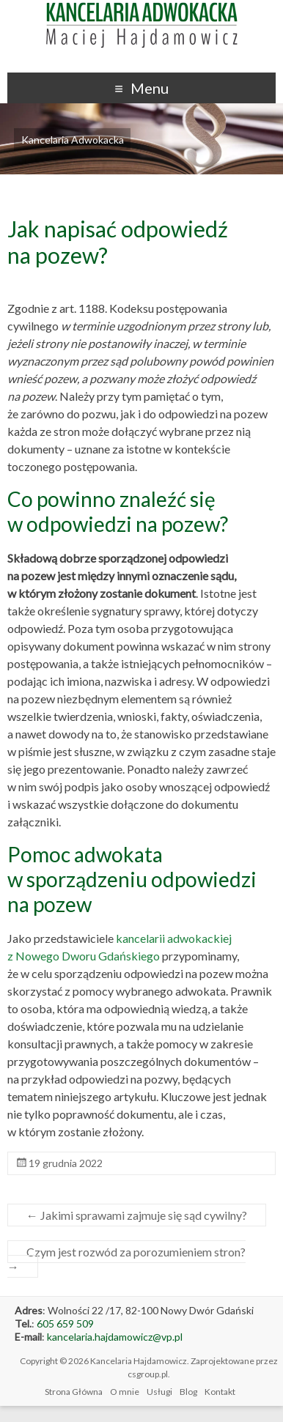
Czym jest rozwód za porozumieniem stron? (126, 1259)
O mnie (124, 1391)
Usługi (159, 1391)
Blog (188, 1391)
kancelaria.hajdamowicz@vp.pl (115, 1336)
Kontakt (220, 1391)
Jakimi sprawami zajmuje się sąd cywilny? (136, 1215)
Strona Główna (74, 1391)
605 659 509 (65, 1323)
